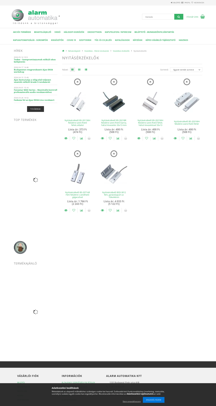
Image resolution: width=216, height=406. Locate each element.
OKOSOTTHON (94, 32)
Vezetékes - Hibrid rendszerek (96, 51)
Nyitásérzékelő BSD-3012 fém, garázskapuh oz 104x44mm (114, 194)
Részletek (66, 138)
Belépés (167, 2)
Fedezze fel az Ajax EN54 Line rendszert (34, 100)
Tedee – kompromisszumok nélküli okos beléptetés (35, 60)
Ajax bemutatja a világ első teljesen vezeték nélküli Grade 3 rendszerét (32, 81)
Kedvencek (197, 2)
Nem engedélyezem (132, 401)
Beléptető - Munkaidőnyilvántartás (154, 32)
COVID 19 (71, 40)
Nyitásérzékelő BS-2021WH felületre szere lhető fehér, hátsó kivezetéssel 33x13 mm (150, 124)
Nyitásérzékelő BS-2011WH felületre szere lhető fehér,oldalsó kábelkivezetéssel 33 (77, 124)
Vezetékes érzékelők (121, 51)
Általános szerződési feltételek (78, 382)
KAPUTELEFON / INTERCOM (118, 32)
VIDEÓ (57, 32)
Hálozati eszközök (74, 32)
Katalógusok (122, 40)
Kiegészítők (57, 40)
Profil (182, 2)
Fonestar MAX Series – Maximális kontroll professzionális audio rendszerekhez (35, 91)
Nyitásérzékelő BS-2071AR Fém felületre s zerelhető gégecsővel (77, 194)
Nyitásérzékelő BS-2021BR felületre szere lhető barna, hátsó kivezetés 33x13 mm (114, 122)
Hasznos (183, 40)
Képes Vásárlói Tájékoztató (161, 40)
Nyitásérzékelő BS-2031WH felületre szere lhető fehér (187, 122)
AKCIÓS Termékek (22, 32)
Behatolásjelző (42, 32)
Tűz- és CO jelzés (103, 40)
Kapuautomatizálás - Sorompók (30, 40)
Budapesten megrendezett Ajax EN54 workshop (33, 70)
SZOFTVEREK (85, 40)
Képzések (137, 40)
